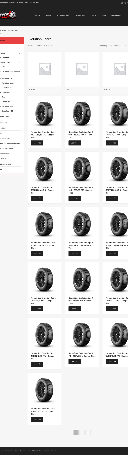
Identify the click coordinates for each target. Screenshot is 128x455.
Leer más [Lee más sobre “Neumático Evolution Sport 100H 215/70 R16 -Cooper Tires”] (37, 364)
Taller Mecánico (63, 16)
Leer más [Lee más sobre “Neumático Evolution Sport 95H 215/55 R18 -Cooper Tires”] (37, 419)
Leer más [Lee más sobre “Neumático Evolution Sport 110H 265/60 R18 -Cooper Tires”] (37, 143)
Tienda (48, 16)
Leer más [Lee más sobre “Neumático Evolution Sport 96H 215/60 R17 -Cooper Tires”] (112, 361)
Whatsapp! (116, 16)
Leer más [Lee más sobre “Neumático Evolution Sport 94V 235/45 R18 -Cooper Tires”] (112, 143)
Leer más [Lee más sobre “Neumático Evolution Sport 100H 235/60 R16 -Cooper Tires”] (74, 198)
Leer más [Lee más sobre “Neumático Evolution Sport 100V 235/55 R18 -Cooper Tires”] (112, 198)
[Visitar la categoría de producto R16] (45, 88)
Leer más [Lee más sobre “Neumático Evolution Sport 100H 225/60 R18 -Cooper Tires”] (112, 253)
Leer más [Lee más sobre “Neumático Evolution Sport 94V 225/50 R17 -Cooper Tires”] (37, 309)
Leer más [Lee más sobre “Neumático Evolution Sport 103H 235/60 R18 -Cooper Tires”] (37, 198)
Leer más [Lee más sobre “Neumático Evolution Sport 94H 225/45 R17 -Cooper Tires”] (112, 309)
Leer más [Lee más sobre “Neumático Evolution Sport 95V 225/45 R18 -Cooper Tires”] (74, 309)
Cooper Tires (12, 31)
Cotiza (93, 16)
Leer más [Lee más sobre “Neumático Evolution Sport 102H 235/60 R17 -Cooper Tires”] (74, 143)
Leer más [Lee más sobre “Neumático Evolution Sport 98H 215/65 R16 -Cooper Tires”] (74, 361)
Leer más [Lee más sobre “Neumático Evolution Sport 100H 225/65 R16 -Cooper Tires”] (74, 253)
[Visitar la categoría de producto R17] (82, 88)
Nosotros (80, 16)
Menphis (53, 451)
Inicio (37, 16)
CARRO (103, 16)
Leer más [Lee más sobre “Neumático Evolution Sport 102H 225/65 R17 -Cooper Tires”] (37, 253)
